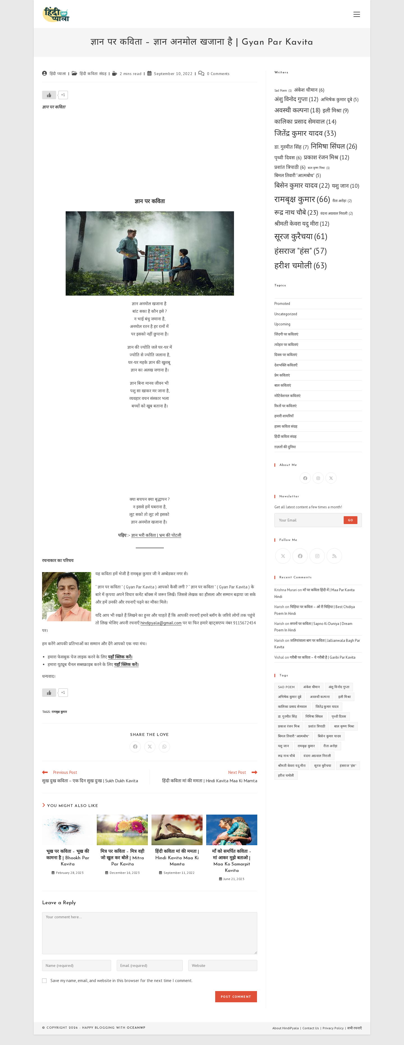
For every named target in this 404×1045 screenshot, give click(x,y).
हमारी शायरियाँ (283, 416)
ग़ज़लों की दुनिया (285, 447)
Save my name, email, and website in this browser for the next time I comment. (121, 980)
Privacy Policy (333, 1028)
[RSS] (334, 556)
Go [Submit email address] (350, 520)
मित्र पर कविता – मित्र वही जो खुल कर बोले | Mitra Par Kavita (122, 858)
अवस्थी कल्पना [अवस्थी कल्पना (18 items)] (297, 110)
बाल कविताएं (282, 385)
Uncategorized (285, 314)
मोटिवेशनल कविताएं (287, 395)
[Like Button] (49, 95)
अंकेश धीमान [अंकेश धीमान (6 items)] (309, 89)
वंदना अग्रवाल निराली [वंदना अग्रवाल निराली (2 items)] (336, 213)
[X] (331, 478)
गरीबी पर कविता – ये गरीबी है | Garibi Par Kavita (322, 657)
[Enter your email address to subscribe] (318, 520)
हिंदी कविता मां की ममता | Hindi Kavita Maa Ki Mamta (177, 858)
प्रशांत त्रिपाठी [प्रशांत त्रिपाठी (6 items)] (290, 167)
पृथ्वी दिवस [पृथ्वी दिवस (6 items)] (288, 157)
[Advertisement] (149, 155)
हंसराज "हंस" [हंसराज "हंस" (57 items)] (300, 251)
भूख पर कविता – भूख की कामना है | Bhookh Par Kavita (67, 858)
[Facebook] (305, 478)
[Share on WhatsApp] (164, 746)
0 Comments (218, 73)
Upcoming (282, 324)
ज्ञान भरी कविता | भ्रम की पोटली (156, 535)
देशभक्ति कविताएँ (285, 365)
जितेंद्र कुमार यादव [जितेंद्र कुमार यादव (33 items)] (305, 133)
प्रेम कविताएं (282, 375)
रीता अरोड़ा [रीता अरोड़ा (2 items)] (342, 201)
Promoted (282, 303)
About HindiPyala (285, 1028)
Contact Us (310, 1028)
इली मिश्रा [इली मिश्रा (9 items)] (336, 110)
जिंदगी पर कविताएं (286, 334)
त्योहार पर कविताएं (286, 344)
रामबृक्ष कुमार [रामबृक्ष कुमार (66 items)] (302, 199)
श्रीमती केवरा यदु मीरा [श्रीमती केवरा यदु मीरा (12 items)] (301, 224)
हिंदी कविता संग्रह (93, 73)
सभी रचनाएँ (354, 1028)
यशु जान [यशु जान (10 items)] (345, 186)
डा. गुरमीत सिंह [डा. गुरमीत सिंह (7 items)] (291, 146)
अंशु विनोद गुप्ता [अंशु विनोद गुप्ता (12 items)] (296, 99)
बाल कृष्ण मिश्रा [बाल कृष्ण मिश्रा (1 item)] (319, 168)
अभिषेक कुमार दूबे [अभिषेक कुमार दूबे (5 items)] (340, 100)
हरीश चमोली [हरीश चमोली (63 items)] (300, 265)
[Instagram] (318, 478)
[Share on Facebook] (135, 746)
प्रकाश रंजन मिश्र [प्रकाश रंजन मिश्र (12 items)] (326, 157)
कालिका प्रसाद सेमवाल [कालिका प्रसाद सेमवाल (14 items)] (305, 121)
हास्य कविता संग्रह (285, 426)
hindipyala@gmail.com (161, 622)
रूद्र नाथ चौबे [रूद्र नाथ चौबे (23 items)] (296, 213)
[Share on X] (149, 746)
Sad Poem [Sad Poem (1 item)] (283, 90)
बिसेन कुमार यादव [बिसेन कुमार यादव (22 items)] (302, 185)
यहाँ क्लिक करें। (120, 656)
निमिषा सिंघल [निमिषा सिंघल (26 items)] (334, 146)
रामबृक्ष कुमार (59, 712)
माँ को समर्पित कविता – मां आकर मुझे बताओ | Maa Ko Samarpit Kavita (231, 861)
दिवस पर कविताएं (285, 354)
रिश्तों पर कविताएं (285, 406)
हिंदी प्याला (58, 73)
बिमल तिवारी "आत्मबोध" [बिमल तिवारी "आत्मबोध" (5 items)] (297, 175)
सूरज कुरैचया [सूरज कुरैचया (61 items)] (300, 236)
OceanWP (136, 1028)
